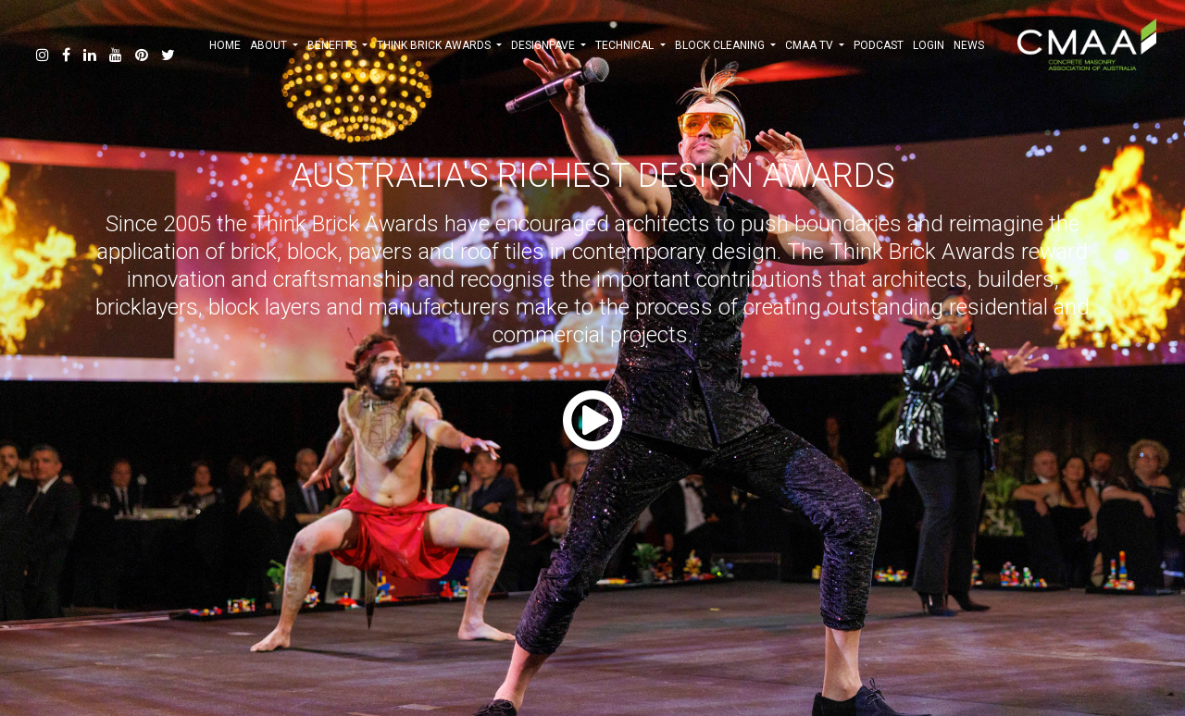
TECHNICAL (630, 45)
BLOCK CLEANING (725, 45)
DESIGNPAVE (548, 45)
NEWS (969, 45)
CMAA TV (814, 45)
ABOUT (274, 45)
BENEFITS (337, 45)
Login (928, 45)
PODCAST (879, 45)
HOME (225, 45)
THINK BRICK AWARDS (439, 45)
